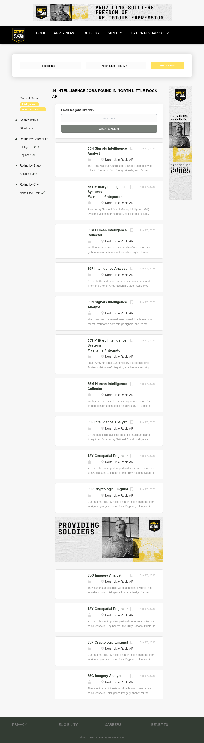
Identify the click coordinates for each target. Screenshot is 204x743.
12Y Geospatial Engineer (108, 456)
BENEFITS (159, 725)
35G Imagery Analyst (104, 575)
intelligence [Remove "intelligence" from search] (28, 104)
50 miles (25, 128)
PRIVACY (19, 725)
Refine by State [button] (30, 165)
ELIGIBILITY (68, 725)
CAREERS (113, 725)
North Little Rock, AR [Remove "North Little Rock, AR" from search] (33, 109)
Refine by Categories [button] (33, 138)
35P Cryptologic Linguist (108, 489)
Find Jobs (167, 65)
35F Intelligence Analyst (107, 268)
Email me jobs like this (77, 110)
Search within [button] (28, 120)
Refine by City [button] (29, 184)
